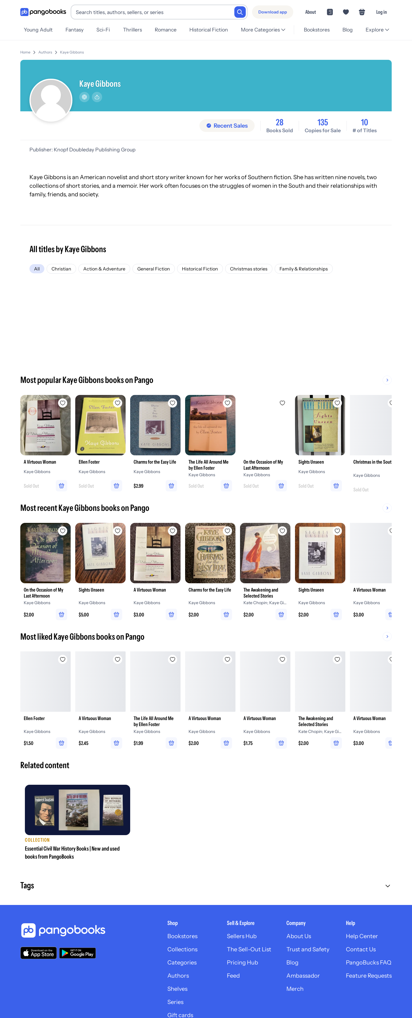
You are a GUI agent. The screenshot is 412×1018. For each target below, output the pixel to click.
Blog (347, 30)
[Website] (84, 97)
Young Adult (38, 30)
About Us (298, 936)
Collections (182, 949)
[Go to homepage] (43, 12)
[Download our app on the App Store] (38, 953)
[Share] (97, 97)
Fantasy (75, 30)
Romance (166, 30)
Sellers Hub (242, 936)
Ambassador (303, 975)
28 (280, 122)
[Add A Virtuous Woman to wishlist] (62, 403)
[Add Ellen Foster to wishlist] (117, 403)
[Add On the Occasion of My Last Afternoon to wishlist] (282, 403)
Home (25, 52)
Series (175, 1002)
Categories (182, 962)
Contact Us (361, 949)
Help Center (362, 936)
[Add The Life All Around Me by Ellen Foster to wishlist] (227, 403)
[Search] (240, 12)
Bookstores (317, 30)
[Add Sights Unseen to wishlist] (337, 403)
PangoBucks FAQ (368, 962)
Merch (295, 988)
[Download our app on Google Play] (77, 953)
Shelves (177, 988)
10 (364, 122)
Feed (233, 975)
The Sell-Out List (249, 949)
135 (323, 122)
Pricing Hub (242, 962)
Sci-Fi (103, 30)
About (310, 12)
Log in (381, 12)
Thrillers (132, 30)
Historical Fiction (208, 30)
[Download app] (272, 12)
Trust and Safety (307, 949)
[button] (206, 886)
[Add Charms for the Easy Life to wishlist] (172, 403)
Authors (45, 52)
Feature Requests (369, 975)
